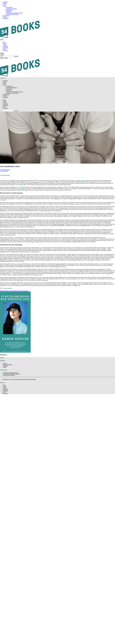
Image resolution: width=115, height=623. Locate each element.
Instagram (5, 47)
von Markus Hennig (5, 169)
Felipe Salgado (8, 288)
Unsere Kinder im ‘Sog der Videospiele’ (14, 290)
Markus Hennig (6, 175)
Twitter (5, 43)
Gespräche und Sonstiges (12, 14)
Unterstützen (6, 15)
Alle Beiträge (9, 7)
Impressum (5, 365)
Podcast (5, 17)
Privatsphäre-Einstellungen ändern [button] (10, 372)
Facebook (5, 46)
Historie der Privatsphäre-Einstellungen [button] (11, 373)
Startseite (5, 2)
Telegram (5, 50)
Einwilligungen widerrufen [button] (9, 375)
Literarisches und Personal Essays (14, 13)
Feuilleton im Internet (11, 8)
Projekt (5, 3)
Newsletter (5, 18)
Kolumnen (8, 11)
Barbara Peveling (81, 180)
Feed (4, 49)
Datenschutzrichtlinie (7, 364)
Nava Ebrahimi (21, 188)
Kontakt (5, 363)
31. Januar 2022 (4, 171)
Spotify (5, 45)
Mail (4, 42)
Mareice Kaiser (37, 182)
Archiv (4, 6)
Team (4, 4)
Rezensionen (9, 10)
